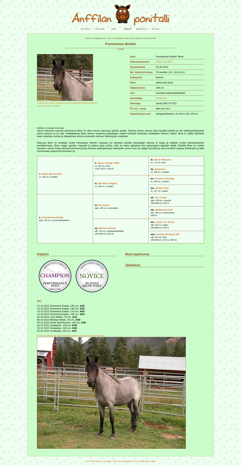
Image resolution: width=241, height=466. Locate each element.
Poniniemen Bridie (52, 217)
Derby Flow (162, 188)
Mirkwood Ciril (163, 209)
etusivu (85, 28)
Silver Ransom (162, 159)
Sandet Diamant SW (168, 234)
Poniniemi (161, 98)
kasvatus (141, 28)
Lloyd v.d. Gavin (164, 222)
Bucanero (104, 205)
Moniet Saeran (107, 228)
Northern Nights (107, 183)
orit (113, 28)
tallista (99, 28)
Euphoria (160, 169)
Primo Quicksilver (51, 174)
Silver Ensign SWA (109, 163)
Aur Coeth (161, 197)
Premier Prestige (164, 178)
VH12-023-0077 (164, 61)
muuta (155, 28)
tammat (127, 28)
